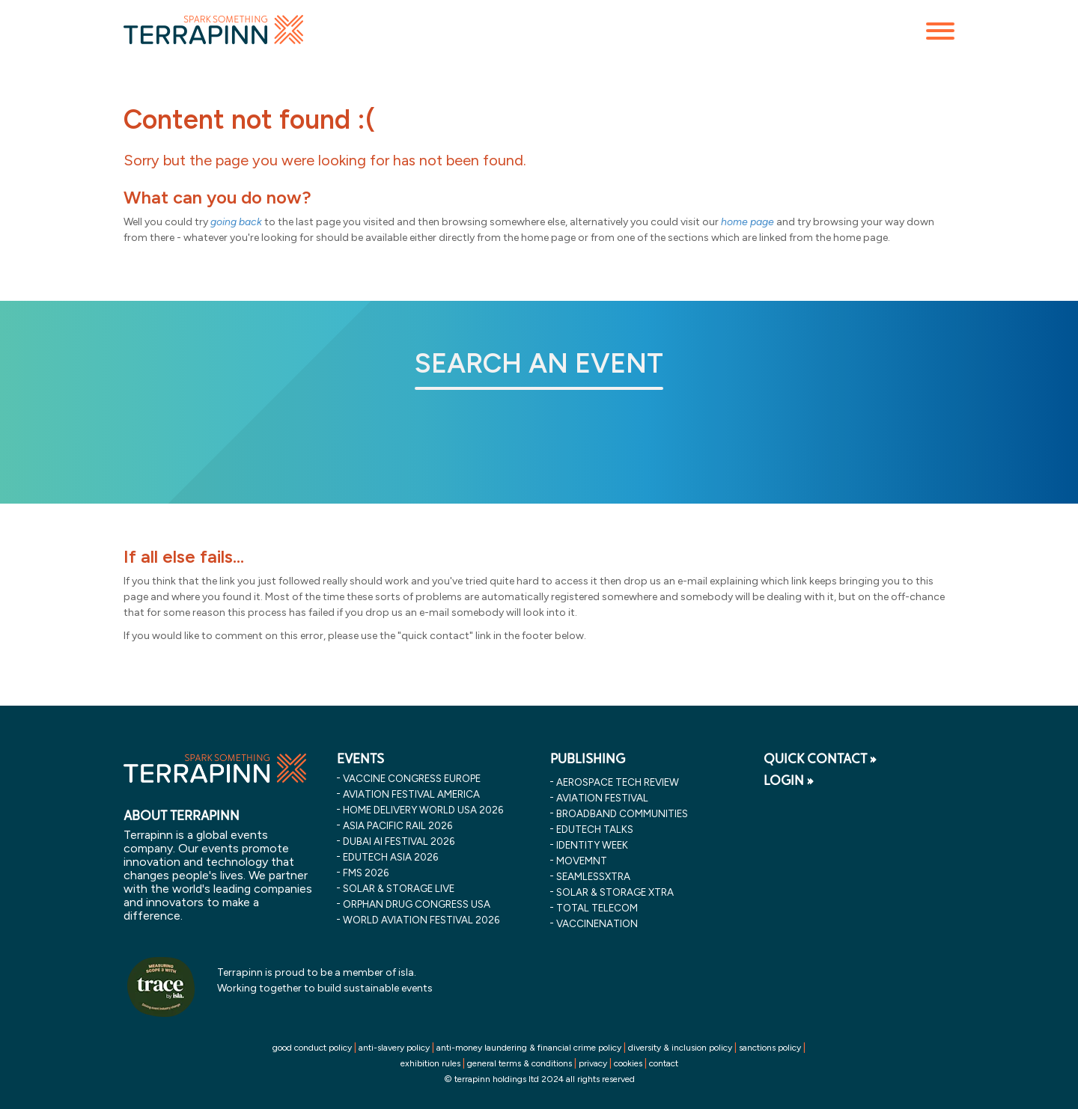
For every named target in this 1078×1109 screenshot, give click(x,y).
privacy (593, 1063)
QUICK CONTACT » (820, 759)
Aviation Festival (602, 798)
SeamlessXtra (593, 876)
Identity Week (592, 845)
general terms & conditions (519, 1063)
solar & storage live (398, 888)
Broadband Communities (622, 813)
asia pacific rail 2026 (397, 825)
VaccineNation (597, 923)
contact (663, 1063)
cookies (628, 1063)
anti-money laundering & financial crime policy (528, 1047)
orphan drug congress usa (416, 904)
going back (236, 222)
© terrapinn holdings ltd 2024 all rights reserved (539, 1079)
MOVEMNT (581, 861)
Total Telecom (597, 908)
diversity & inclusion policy (680, 1047)
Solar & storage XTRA (615, 892)
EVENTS (360, 759)
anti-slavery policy (394, 1047)
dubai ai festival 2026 (398, 841)
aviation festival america (411, 794)
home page (747, 222)
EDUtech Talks (594, 829)
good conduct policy (312, 1047)
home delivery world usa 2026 (423, 810)
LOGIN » (789, 780)
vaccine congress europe (412, 778)
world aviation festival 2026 (421, 920)
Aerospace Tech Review (617, 782)
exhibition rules (430, 1063)
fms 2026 (366, 873)
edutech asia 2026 (390, 857)
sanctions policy (770, 1047)
